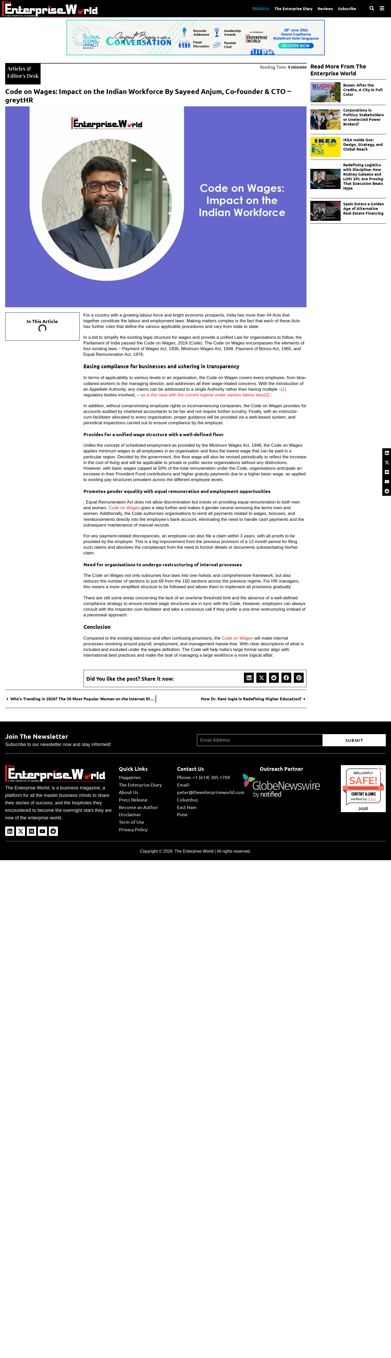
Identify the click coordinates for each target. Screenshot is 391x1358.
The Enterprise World (193, 851)
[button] (249, 677)
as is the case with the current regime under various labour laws (202, 395)
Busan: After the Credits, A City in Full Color (363, 89)
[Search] (372, 8)
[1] (283, 389)
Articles (16, 68)
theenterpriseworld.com (363, 788)
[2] (267, 395)
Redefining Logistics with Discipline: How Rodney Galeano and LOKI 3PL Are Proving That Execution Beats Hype (363, 176)
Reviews (325, 8)
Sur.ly (372, 799)
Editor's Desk (23, 75)
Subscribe (347, 8)
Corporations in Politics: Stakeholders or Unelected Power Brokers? (363, 117)
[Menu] (382, 8)
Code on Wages (124, 507)
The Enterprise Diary (293, 8)
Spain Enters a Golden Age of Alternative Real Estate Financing (363, 208)
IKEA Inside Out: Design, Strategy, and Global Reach (363, 144)
